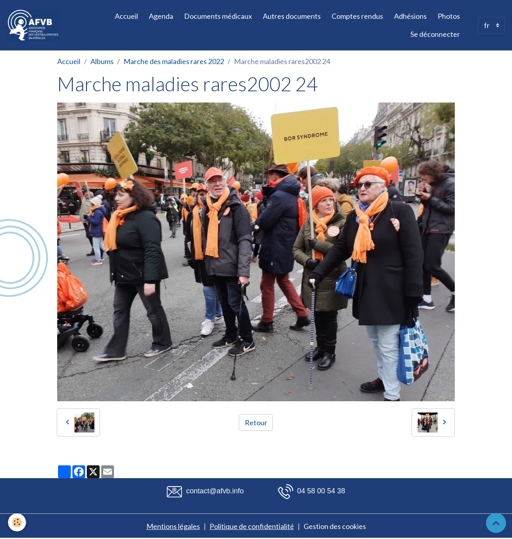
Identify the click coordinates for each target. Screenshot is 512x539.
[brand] (34, 25)
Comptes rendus (357, 16)
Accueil (126, 16)
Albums (102, 61)
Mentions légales (173, 526)
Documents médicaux (218, 16)
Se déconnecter (435, 34)
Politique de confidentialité (252, 526)
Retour (256, 422)
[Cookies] (17, 522)
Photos (449, 16)
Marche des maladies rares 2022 (174, 61)
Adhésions (410, 16)
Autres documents (292, 16)
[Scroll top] (496, 523)
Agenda (161, 16)
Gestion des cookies (335, 526)
